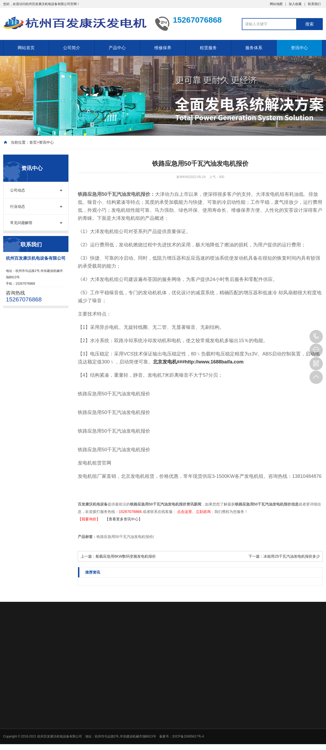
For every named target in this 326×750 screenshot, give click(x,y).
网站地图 (276, 4)
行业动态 (17, 206)
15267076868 (316, 336)
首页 (33, 142)
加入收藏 (295, 4)
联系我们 (314, 4)
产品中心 (117, 47)
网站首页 (26, 47)
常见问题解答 (21, 223)
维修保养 (162, 47)
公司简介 (71, 47)
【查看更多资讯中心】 (123, 519)
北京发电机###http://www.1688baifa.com (198, 361)
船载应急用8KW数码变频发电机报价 (126, 556)
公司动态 (17, 190)
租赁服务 (208, 47)
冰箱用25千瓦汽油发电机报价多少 (291, 556)
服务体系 (253, 47)
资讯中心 (299, 47)
